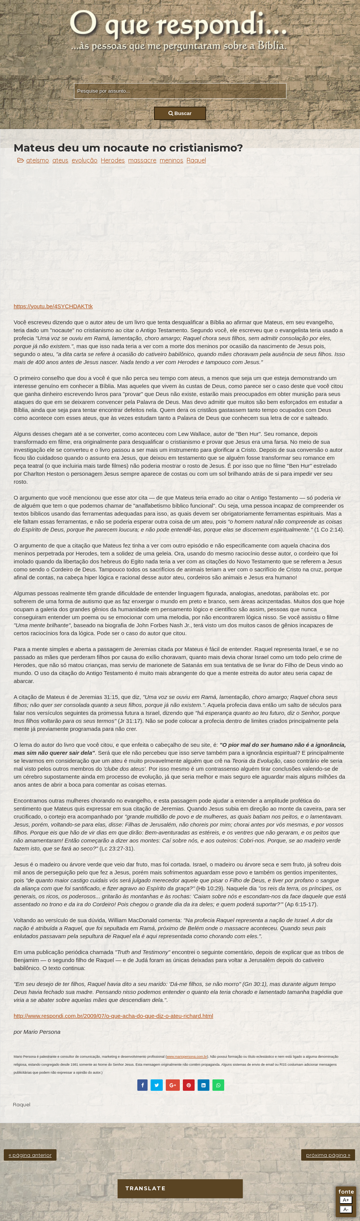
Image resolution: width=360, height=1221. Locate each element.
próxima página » (328, 1155)
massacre (142, 160)
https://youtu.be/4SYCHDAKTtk (53, 306)
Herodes (113, 160)
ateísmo (37, 160)
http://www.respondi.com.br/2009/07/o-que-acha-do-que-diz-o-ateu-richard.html (113, 1016)
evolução (84, 160)
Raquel (196, 160)
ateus (60, 160)
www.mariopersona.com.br (187, 1057)
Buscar (180, 113)
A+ (346, 1200)
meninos (171, 160)
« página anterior (30, 1155)
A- (345, 1209)
